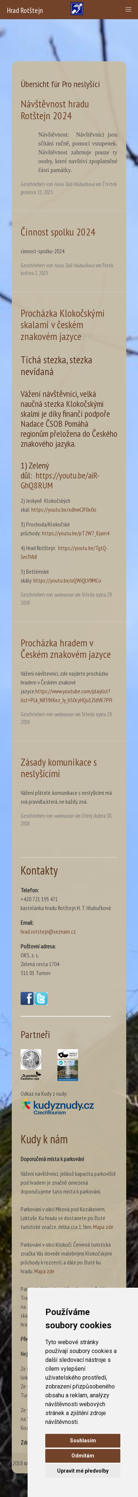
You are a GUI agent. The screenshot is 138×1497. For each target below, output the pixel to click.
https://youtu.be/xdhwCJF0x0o (63, 509)
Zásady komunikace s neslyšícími (59, 767)
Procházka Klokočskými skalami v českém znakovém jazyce (63, 324)
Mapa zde (103, 1226)
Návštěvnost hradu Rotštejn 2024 (55, 109)
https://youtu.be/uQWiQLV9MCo (67, 580)
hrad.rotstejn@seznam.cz (48, 931)
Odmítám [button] (82, 1456)
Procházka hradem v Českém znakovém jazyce (66, 648)
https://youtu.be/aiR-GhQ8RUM (60, 480)
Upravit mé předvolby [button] (83, 1471)
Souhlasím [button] (83, 1440)
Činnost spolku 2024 (58, 231)
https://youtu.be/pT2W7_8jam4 (75, 533)
